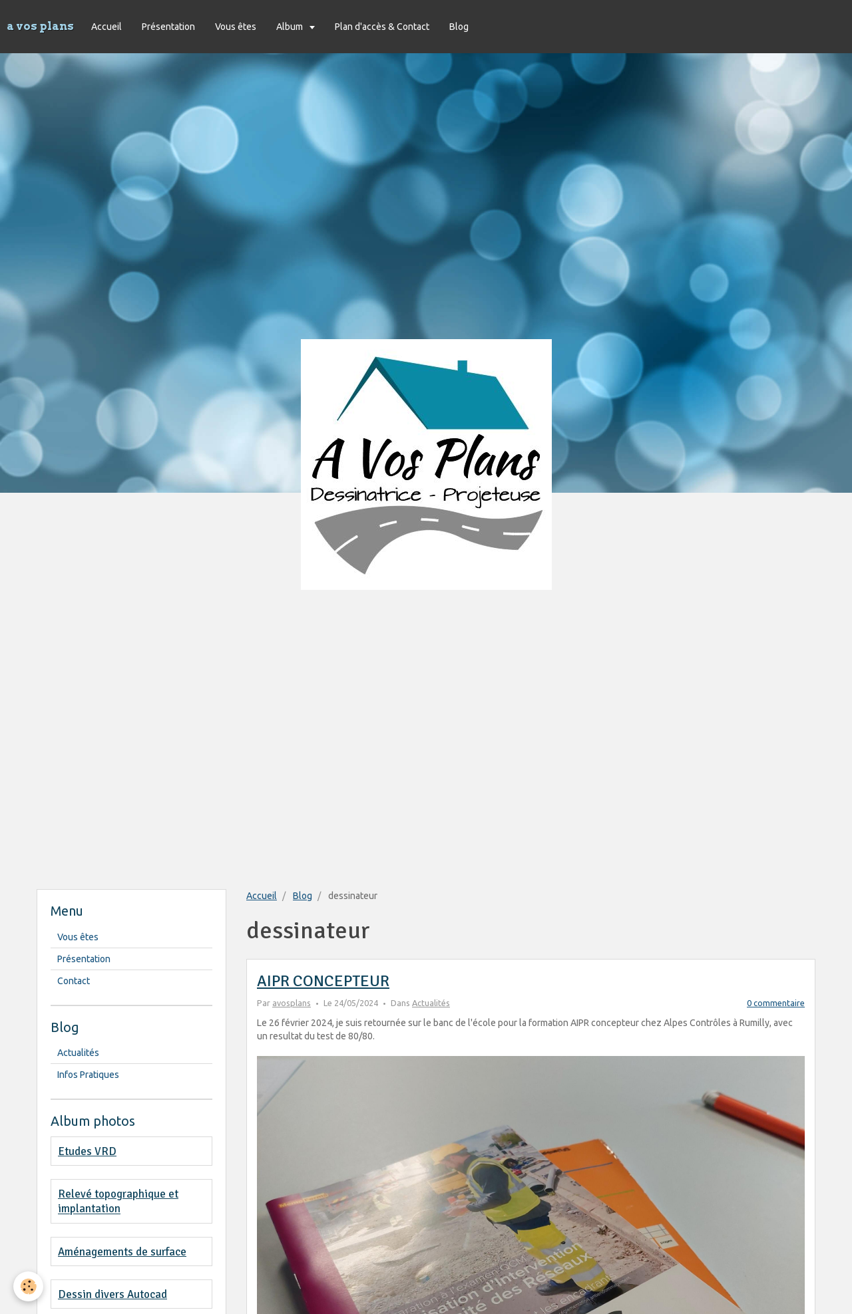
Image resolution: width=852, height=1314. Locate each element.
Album (290, 26)
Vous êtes (235, 26)
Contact (73, 981)
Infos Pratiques (88, 1074)
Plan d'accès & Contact (382, 26)
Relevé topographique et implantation (118, 1201)
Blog (459, 26)
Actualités (431, 1002)
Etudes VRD (87, 1151)
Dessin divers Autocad (112, 1294)
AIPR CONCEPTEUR (323, 981)
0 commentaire (776, 1002)
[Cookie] (28, 1286)
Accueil (106, 26)
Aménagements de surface (122, 1252)
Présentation (168, 26)
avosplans (291, 1002)
